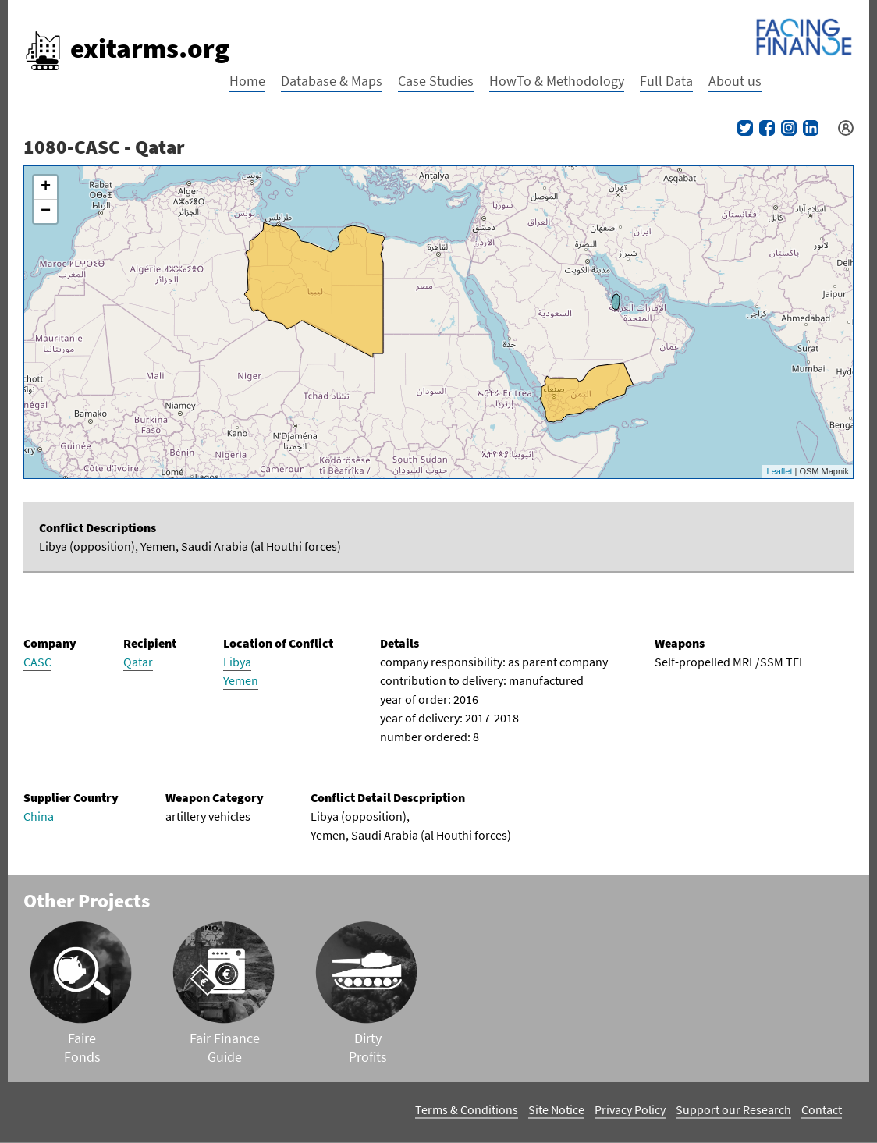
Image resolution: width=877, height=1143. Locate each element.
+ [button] (46, 187)
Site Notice (556, 1109)
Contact (821, 1109)
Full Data (666, 81)
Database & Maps (331, 81)
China (38, 816)
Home (247, 81)
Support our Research (733, 1109)
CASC (37, 661)
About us (735, 81)
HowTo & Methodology (556, 81)
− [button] (46, 211)
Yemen (240, 680)
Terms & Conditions (466, 1109)
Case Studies (436, 81)
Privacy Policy (630, 1109)
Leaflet (779, 471)
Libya (237, 661)
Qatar (138, 661)
